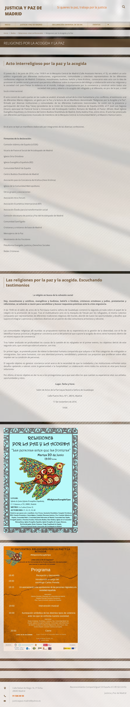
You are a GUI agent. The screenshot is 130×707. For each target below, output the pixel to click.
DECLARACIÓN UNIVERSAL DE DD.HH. (67, 24)
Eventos (96, 24)
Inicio (7, 24)
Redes (13, 33)
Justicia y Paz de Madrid (31, 24)
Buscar (123, 7)
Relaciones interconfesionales (30, 33)
